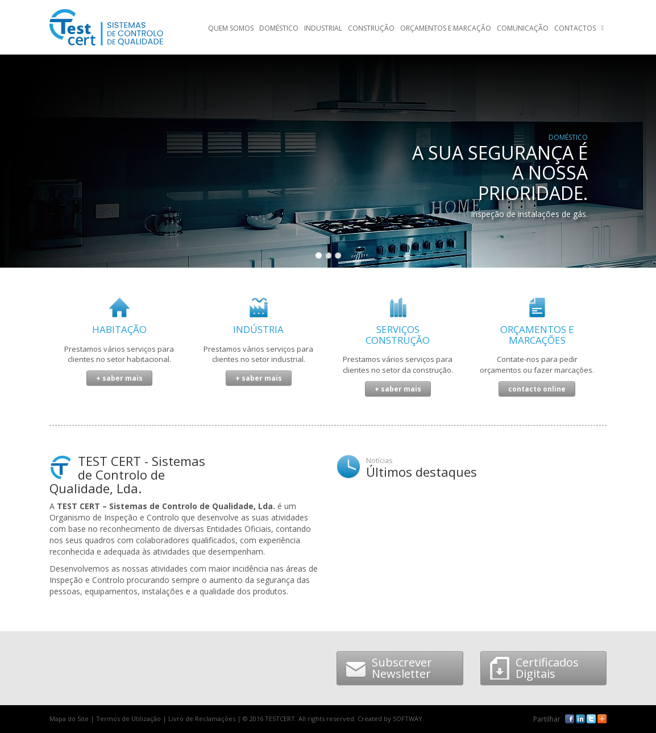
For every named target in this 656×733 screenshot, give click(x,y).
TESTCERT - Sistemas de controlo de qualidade (106, 27)
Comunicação (523, 28)
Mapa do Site (69, 718)
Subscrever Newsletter (389, 668)
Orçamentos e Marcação (445, 28)
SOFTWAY (407, 718)
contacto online (537, 389)
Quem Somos (231, 28)
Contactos (575, 28)
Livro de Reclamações (201, 718)
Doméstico (278, 28)
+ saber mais (119, 378)
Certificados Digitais (534, 668)
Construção (371, 28)
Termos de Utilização (128, 718)
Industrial (323, 28)
